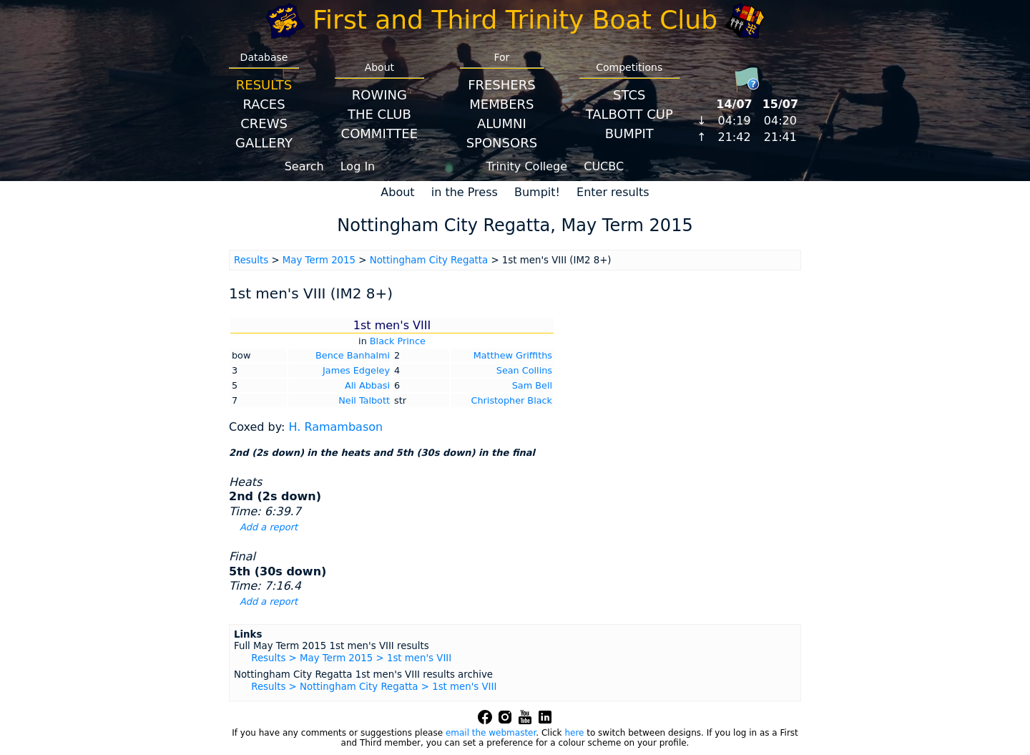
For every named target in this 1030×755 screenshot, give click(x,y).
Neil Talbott (364, 400)
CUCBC (604, 166)
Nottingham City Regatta (429, 260)
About (397, 192)
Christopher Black (511, 400)
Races (263, 104)
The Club (379, 114)
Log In (358, 166)
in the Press (464, 192)
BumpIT (629, 133)
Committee (379, 133)
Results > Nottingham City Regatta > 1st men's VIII (373, 686)
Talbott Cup (629, 114)
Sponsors (501, 142)
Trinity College (527, 166)
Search (304, 166)
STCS (629, 94)
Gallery (264, 142)
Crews (264, 123)
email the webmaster (491, 733)
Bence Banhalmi (352, 355)
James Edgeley (356, 370)
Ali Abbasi (367, 385)
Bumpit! (537, 192)
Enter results (613, 192)
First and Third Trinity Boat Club (515, 19)
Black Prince (398, 341)
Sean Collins (524, 370)
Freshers (502, 84)
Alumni (501, 123)
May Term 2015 (319, 260)
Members (501, 104)
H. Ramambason (335, 427)
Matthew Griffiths (513, 355)
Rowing (379, 94)
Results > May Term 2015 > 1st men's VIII (351, 658)
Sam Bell (532, 385)
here (574, 733)
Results (264, 84)
